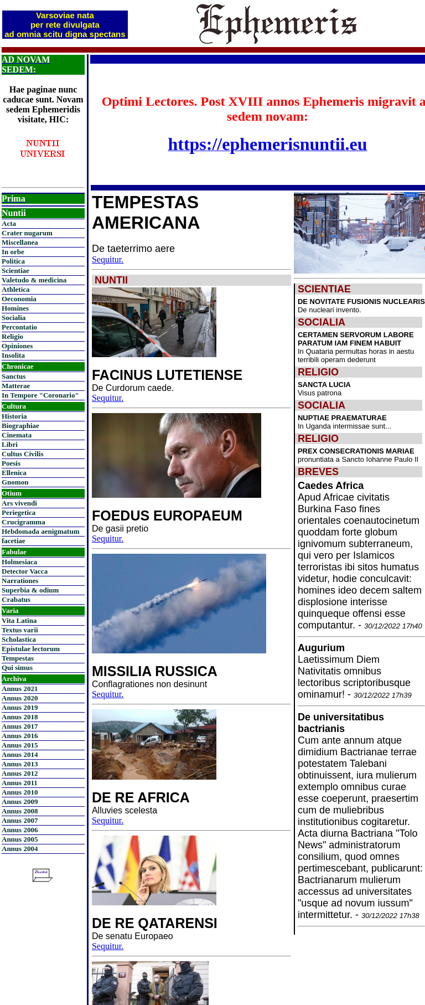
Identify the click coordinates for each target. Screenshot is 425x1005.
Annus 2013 (20, 764)
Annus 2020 (20, 698)
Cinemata (17, 435)
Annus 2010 (20, 792)
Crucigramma (23, 522)
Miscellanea (20, 242)
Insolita (13, 355)
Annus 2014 (20, 754)
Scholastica (19, 639)
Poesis (11, 463)
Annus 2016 (20, 735)
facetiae (13, 541)
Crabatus (16, 599)
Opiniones (17, 346)
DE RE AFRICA (141, 797)
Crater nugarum (27, 233)
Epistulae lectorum (31, 649)
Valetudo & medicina (34, 280)
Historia (14, 416)
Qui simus (17, 667)
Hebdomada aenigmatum (40, 531)
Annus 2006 (20, 830)
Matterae (16, 386)
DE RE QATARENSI (154, 923)
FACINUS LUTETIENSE (167, 375)
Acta (9, 223)
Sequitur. (107, 259)
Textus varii (20, 630)
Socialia (13, 317)
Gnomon (15, 482)
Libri (10, 444)
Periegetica (18, 512)
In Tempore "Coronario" (40, 395)
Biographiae (20, 425)
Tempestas (18, 658)
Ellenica (14, 472)
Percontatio (19, 327)
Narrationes (20, 580)
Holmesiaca (19, 562)
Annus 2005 (20, 839)
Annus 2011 (20, 783)
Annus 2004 (20, 848)
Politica (13, 261)
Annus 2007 (20, 820)
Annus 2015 (20, 745)
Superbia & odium (30, 590)
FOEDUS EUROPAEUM (167, 515)
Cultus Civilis (23, 454)
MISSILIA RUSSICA (154, 671)
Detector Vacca (25, 571)
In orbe (13, 252)
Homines (15, 308)
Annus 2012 (20, 773)
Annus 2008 (20, 811)
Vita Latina (19, 620)
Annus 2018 (20, 717)
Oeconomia (19, 299)
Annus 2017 (20, 726)
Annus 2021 (20, 688)
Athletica (16, 289)
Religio (12, 336)
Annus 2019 (20, 707)
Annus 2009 (20, 801)
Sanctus (13, 376)
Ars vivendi (19, 503)
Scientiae (15, 270)
